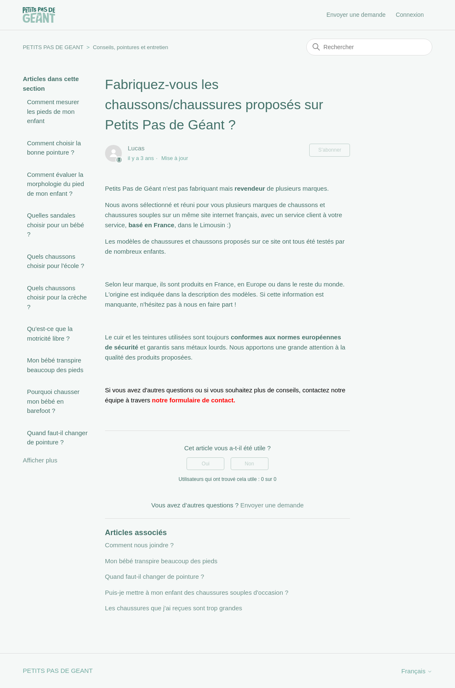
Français (416, 671)
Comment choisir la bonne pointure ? (54, 147)
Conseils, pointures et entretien (130, 47)
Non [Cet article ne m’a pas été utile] (249, 464)
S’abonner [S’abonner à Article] (329, 150)
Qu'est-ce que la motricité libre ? (50, 333)
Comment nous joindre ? (139, 545)
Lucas (136, 148)
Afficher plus (40, 460)
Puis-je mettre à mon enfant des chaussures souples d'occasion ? (196, 592)
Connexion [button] (410, 14)
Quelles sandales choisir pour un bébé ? (55, 225)
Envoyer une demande (356, 14)
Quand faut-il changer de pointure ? (57, 437)
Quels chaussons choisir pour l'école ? (55, 261)
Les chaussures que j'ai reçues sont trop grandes (173, 608)
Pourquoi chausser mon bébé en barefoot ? (53, 401)
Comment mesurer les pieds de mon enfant (53, 111)
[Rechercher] (369, 47)
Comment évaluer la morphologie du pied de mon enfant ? (55, 184)
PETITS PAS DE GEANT (53, 47)
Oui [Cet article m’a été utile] (206, 464)
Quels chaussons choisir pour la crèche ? (57, 297)
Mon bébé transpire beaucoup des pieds (55, 365)
